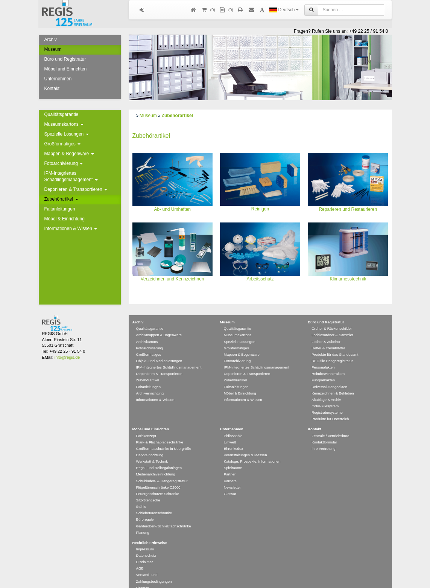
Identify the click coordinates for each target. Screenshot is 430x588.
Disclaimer (144, 551)
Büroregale (145, 508)
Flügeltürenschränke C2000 (158, 476)
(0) (226, 10)
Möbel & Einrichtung (64, 218)
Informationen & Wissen (70, 228)
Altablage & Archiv (326, 389)
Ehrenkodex (233, 438)
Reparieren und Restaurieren (348, 209)
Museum (53, 49)
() (208, 10)
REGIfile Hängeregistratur (332, 350)
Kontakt (52, 88)
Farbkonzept (146, 425)
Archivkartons (147, 331)
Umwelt (230, 431)
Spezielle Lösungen (66, 134)
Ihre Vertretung (323, 438)
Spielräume (233, 457)
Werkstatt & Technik (152, 450)
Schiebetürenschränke (154, 502)
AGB (140, 557)
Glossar (230, 483)
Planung (142, 521)
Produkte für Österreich (330, 408)
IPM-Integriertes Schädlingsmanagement (71, 176)
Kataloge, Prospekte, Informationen (252, 450)
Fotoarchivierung (63, 163)
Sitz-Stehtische (148, 489)
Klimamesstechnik (348, 279)
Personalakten (322, 356)
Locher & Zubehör (325, 331)
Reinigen (260, 209)
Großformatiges (62, 143)
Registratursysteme (327, 401)
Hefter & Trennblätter (328, 337)
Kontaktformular (324, 431)
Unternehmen (58, 78)
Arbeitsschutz (259, 279)
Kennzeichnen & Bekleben (332, 382)
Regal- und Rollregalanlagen (159, 457)
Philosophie (233, 425)
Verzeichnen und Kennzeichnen (172, 279)
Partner (230, 463)
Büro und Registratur (65, 59)
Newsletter (232, 476)
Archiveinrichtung (150, 382)
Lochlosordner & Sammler (332, 324)
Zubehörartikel (61, 199)
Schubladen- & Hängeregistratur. (162, 470)
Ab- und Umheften (172, 209)
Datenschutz (146, 544)
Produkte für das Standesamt (334, 343)
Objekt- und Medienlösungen (159, 350)
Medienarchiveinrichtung (155, 463)
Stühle (141, 496)
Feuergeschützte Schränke (157, 483)
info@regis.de (67, 346)
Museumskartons (64, 124)
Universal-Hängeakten (329, 376)
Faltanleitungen (59, 209)
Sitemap (142, 577)
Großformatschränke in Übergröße (163, 438)
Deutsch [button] (283, 9)
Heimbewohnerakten (328, 363)
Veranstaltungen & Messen (245, 444)
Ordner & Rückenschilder (331, 317)
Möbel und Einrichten (65, 69)
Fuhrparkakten (323, 369)
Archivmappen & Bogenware (159, 324)
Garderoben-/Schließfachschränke (163, 515)
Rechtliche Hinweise (149, 532)
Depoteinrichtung (150, 444)
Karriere (230, 470)
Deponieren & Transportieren (75, 189)
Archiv (50, 39)
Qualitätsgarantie (61, 114)
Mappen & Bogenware (69, 153)
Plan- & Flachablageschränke (159, 431)
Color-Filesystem (325, 395)
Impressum (145, 538)
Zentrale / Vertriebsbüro (330, 425)
